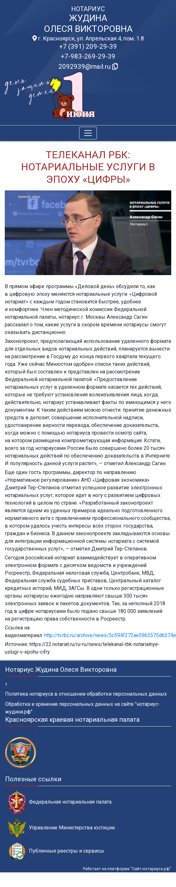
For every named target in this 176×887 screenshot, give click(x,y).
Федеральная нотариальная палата (60, 802)
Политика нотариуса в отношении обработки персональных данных (86, 694)
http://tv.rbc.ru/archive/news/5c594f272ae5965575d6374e (109, 635)
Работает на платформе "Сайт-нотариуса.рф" (127, 868)
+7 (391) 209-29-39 (88, 46)
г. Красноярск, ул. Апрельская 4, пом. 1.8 (88, 38)
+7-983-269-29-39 (88, 56)
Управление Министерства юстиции (61, 828)
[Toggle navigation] (88, 133)
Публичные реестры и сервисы (56, 851)
